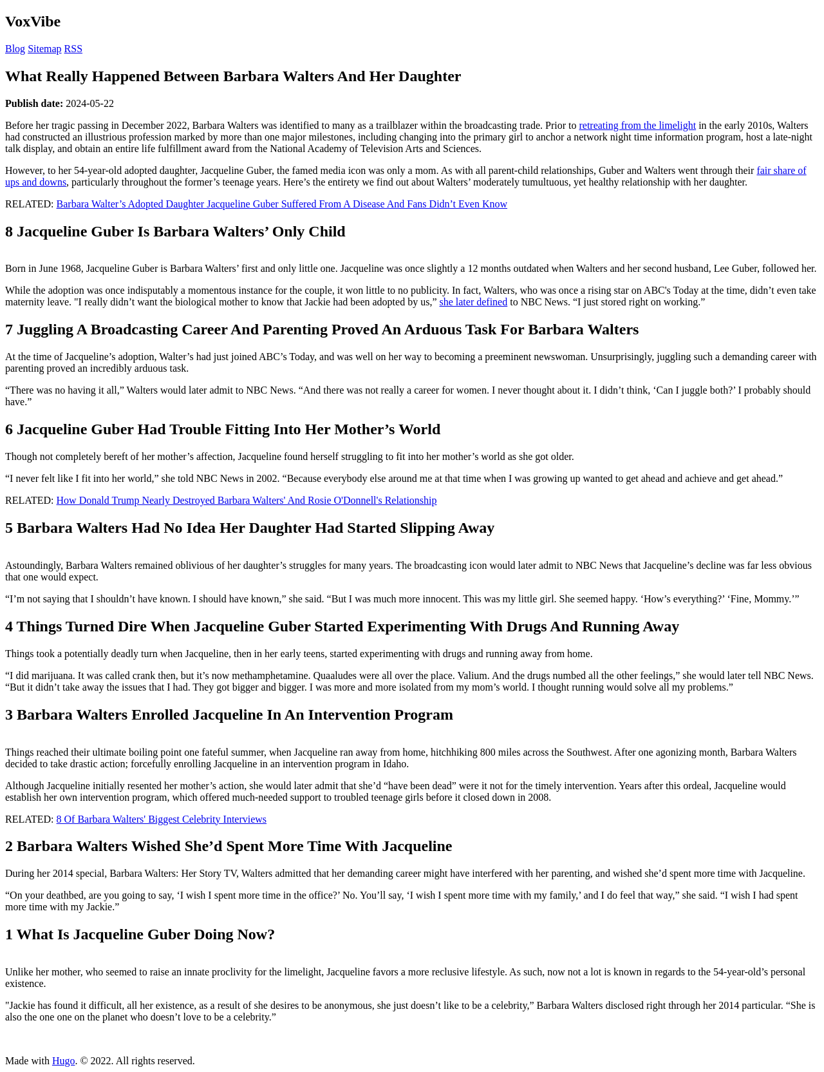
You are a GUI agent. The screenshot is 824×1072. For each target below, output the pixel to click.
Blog (15, 48)
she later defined (473, 301)
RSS (73, 48)
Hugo (63, 1060)
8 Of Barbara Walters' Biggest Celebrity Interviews (162, 819)
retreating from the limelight (637, 125)
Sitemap (44, 48)
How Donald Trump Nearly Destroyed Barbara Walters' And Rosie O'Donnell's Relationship (247, 500)
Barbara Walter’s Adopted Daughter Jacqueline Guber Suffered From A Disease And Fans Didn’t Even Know (282, 203)
